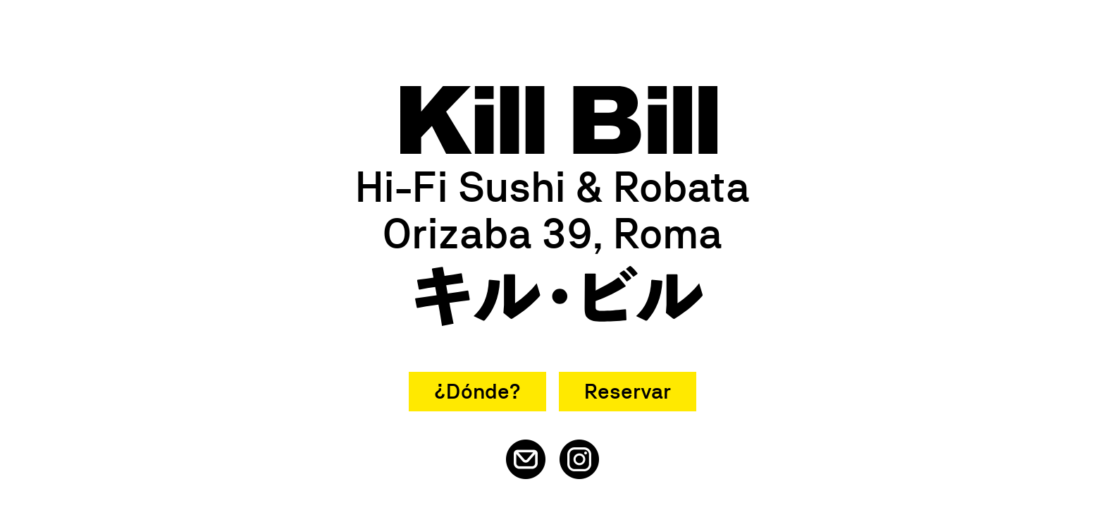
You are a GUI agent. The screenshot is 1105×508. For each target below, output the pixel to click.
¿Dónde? (478, 391)
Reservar (627, 391)
